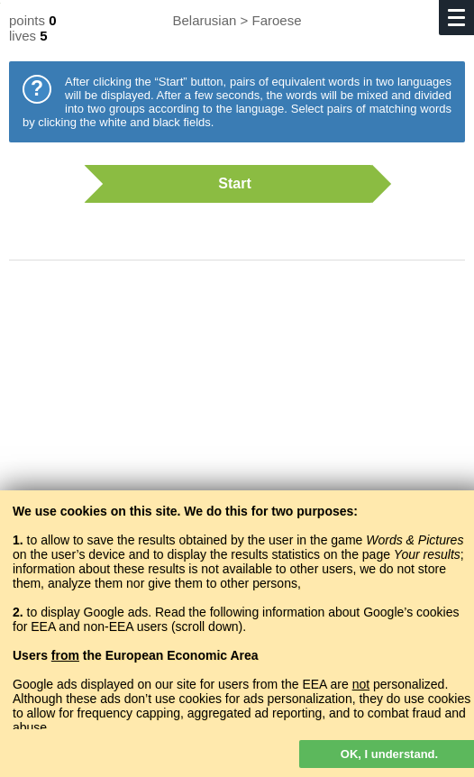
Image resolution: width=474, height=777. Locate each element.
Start (228, 184)
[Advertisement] (237, 419)
